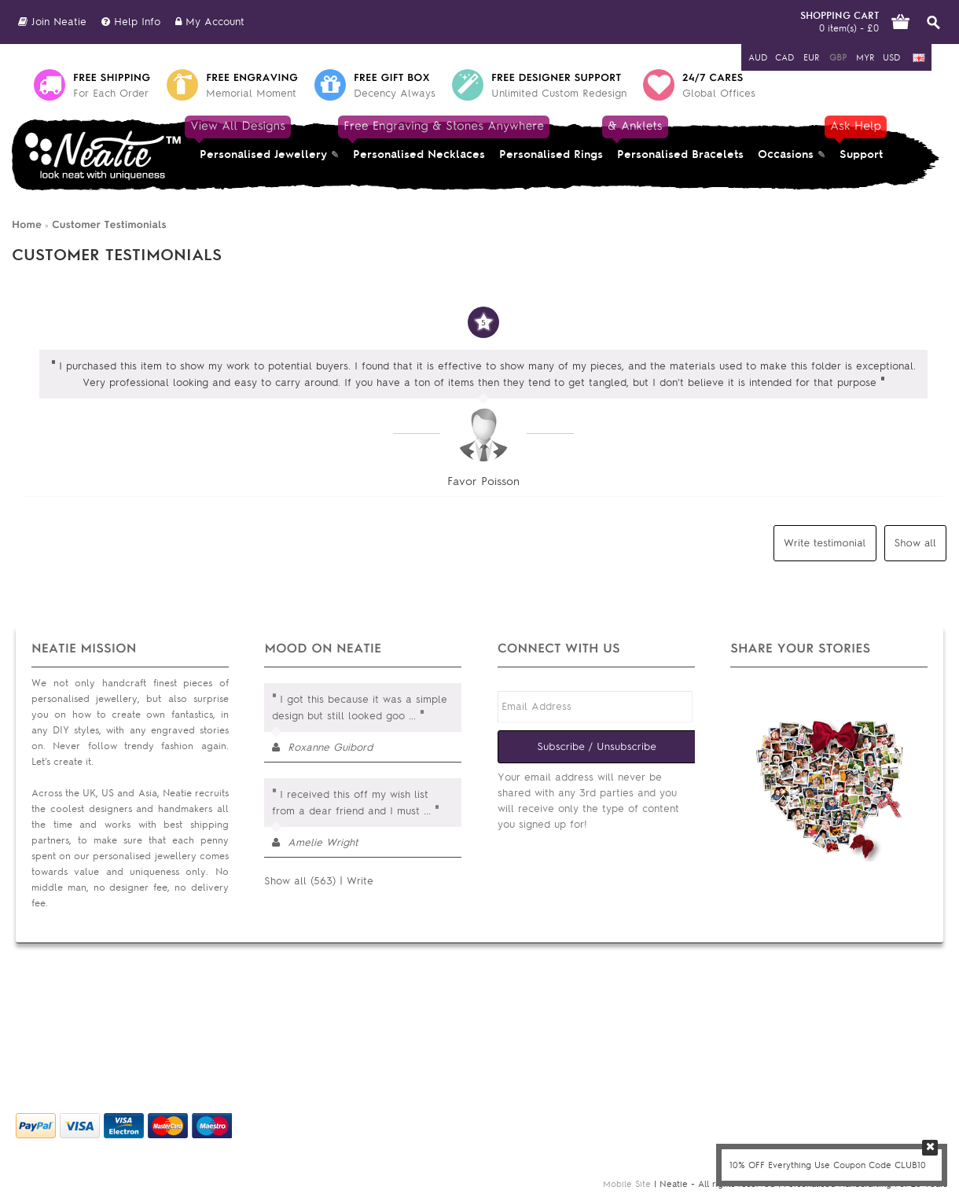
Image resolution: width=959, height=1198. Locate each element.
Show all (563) (300, 881)
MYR (865, 57)
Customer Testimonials (109, 224)
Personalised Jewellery (260, 139)
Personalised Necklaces (419, 139)
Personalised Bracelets (677, 139)
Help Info (130, 22)
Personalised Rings (551, 154)
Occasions (786, 154)
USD (891, 57)
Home (27, 224)
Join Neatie (52, 22)
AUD (757, 57)
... (412, 716)
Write (360, 881)
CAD (784, 57)
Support (859, 139)
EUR (811, 57)
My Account (209, 22)
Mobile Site (627, 1184)
